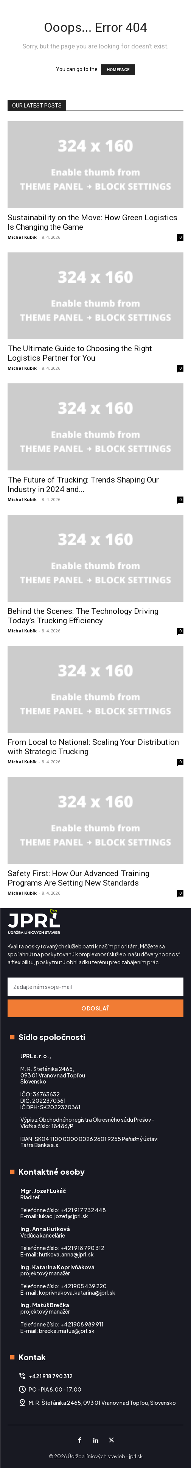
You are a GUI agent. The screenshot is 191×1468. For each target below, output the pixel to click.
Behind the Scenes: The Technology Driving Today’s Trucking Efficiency (83, 616)
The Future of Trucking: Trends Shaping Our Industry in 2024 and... (83, 484)
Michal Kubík (22, 237)
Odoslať (95, 1008)
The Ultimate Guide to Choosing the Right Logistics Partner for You (80, 353)
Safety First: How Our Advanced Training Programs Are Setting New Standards (78, 878)
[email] (95, 987)
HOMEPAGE (118, 69)
